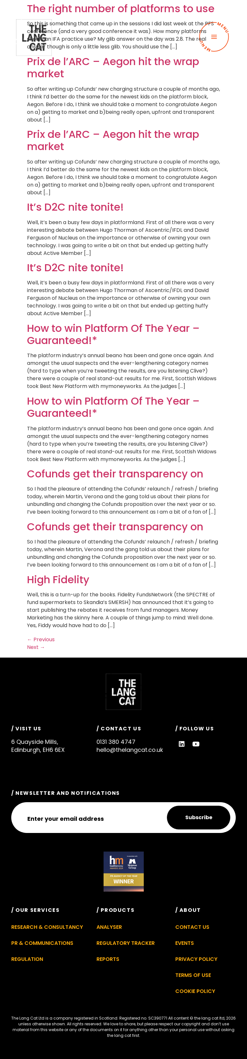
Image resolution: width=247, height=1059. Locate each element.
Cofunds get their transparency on (115, 473)
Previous (41, 639)
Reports (107, 959)
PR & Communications (42, 943)
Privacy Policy (196, 959)
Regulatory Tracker (125, 943)
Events (184, 943)
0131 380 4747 (115, 742)
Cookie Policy (195, 991)
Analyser (109, 927)
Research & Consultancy (47, 927)
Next (36, 647)
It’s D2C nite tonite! (75, 207)
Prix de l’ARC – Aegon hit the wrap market (113, 67)
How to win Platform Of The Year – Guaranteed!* (113, 334)
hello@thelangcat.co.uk (129, 750)
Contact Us (192, 927)
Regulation (27, 959)
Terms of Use (193, 975)
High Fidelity (58, 579)
